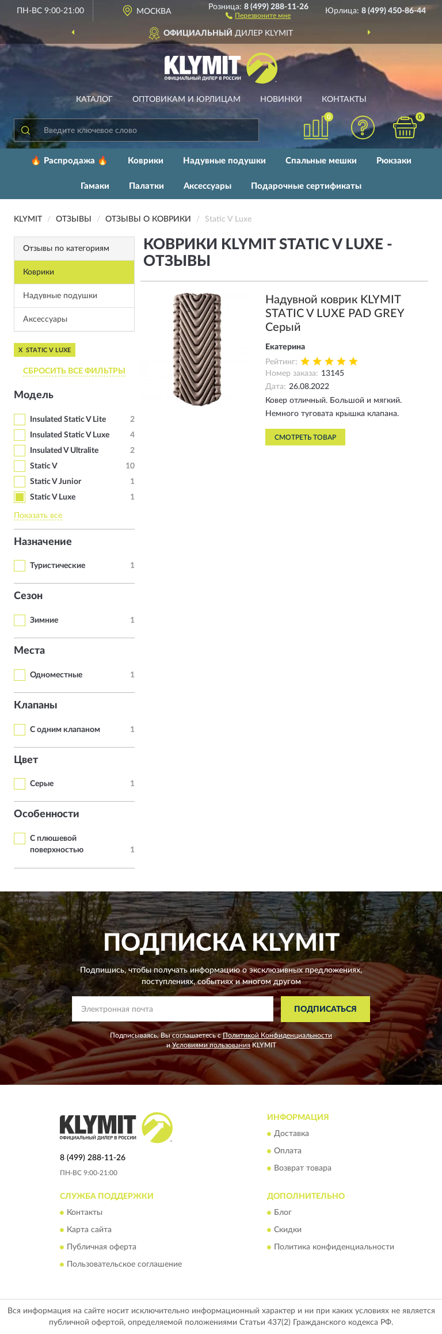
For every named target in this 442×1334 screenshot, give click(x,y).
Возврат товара (303, 1169)
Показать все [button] (38, 516)
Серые (42, 784)
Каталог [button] (94, 100)
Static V (44, 466)
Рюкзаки (393, 161)
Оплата (288, 1152)
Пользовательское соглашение (124, 1265)
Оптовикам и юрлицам (186, 100)
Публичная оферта (101, 1248)
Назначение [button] (43, 542)
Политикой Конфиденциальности (277, 1035)
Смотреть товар (305, 437)
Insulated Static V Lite (68, 420)
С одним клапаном (65, 730)
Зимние (44, 620)
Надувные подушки (224, 161)
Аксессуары (207, 186)
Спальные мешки (321, 161)
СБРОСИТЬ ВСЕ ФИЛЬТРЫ (74, 371)
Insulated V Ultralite (64, 451)
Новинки (281, 100)
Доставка (291, 1134)
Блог (283, 1213)
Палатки (146, 186)
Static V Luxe (52, 497)
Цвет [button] (26, 760)
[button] (258, 15)
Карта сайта (89, 1230)
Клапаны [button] (36, 705)
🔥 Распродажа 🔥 (69, 161)
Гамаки (95, 186)
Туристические (57, 566)
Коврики (145, 161)
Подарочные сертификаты (306, 186)
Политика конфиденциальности (334, 1248)
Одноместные (56, 675)
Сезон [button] (28, 596)
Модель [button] (34, 395)
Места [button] (29, 651)
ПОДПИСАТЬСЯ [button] (325, 1009)
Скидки (288, 1230)
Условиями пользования (211, 1045)
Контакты (344, 100)
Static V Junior (55, 482)
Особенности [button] (46, 814)
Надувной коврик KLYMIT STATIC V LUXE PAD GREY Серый (334, 313)
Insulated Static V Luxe (69, 435)
